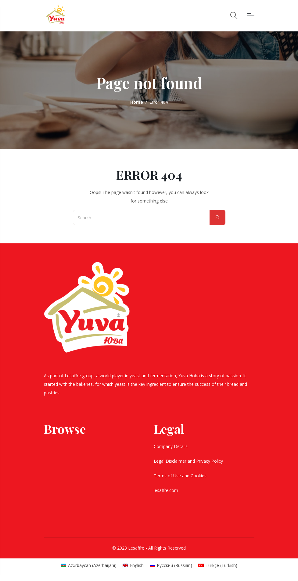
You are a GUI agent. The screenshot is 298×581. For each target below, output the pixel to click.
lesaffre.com (166, 490)
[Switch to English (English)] (133, 565)
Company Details (171, 446)
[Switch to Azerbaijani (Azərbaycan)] (89, 565)
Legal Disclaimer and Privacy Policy (189, 461)
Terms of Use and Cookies (181, 476)
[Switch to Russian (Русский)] (171, 565)
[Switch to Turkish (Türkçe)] (217, 565)
